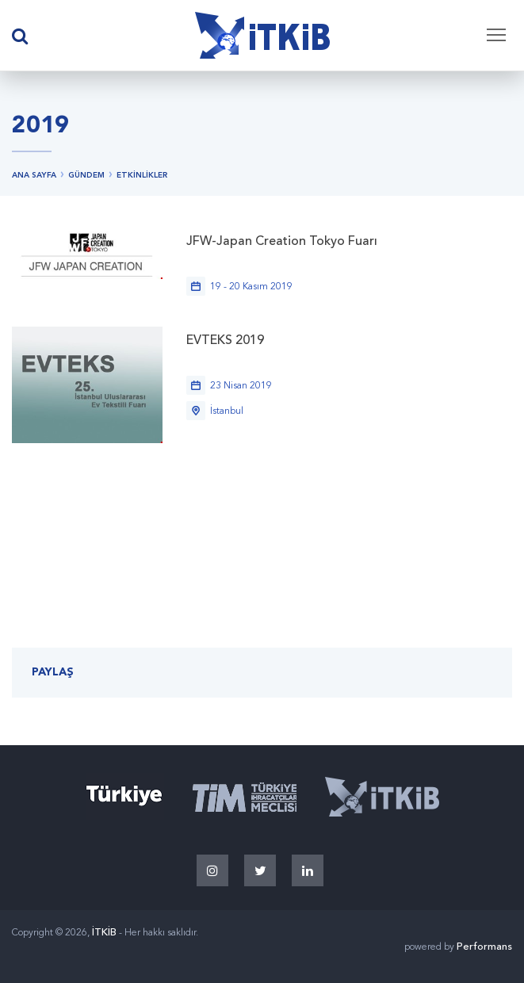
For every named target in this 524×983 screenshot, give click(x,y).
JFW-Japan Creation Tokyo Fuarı (281, 241)
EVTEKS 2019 (225, 341)
